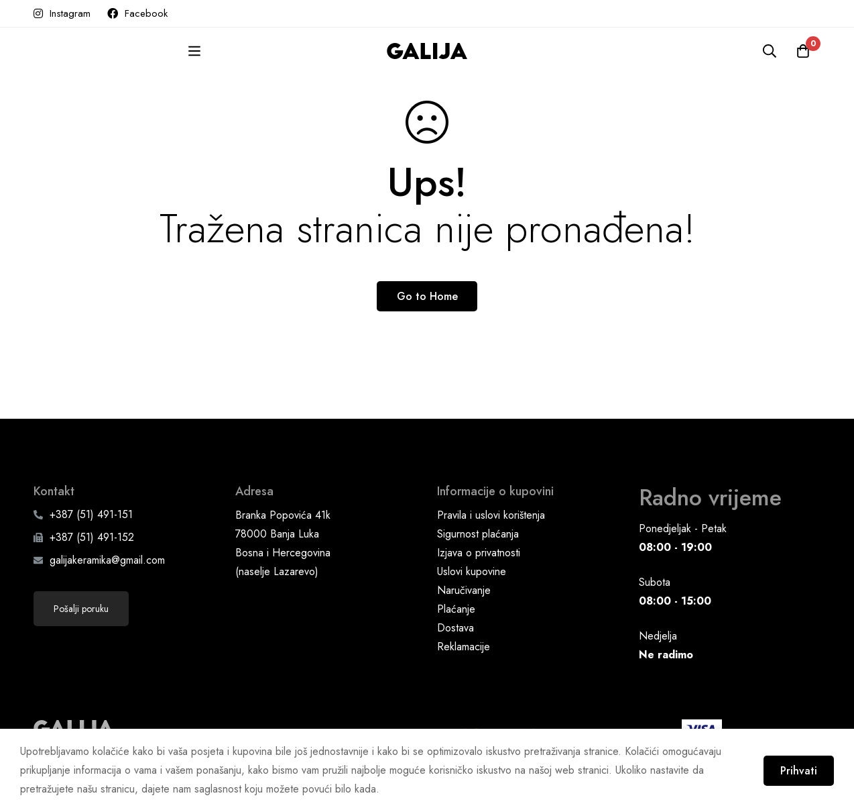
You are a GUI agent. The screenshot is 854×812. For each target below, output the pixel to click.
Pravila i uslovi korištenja (491, 515)
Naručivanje (464, 590)
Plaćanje (456, 609)
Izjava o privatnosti (478, 552)
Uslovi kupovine (471, 571)
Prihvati (798, 770)
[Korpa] (803, 51)
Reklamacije (463, 646)
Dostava (455, 628)
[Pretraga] (769, 51)
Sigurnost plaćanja (478, 534)
